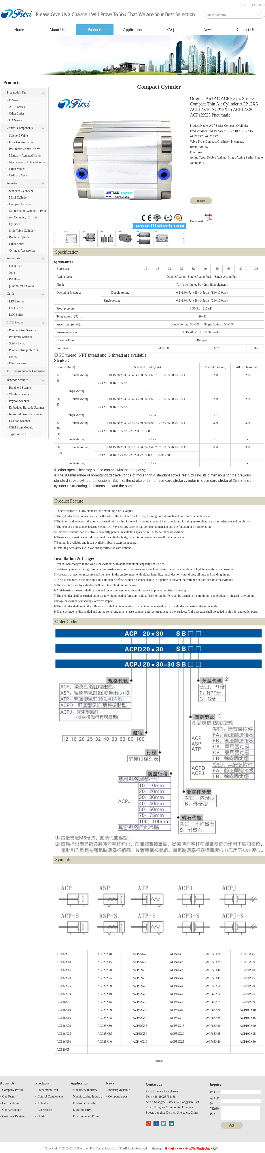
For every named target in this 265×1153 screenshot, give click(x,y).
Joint (12, 272)
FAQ (170, 29)
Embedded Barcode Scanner (26, 407)
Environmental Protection (88, 1116)
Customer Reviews (14, 1116)
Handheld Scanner (20, 387)
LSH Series (16, 308)
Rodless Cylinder (19, 237)
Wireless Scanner (19, 394)
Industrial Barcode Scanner (26, 414)
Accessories (14, 258)
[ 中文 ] (243, 4)
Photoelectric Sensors (22, 330)
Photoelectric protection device (24, 353)
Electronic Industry (85, 1103)
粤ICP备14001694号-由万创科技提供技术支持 (191, 1148)
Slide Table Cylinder (21, 230)
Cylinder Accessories (22, 250)
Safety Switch (17, 343)
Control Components (20, 128)
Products (95, 29)
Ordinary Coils (18, 175)
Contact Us (246, 29)
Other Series (17, 113)
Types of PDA (18, 434)
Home (19, 29)
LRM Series (16, 301)
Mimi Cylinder (18, 197)
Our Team (8, 1096)
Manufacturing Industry (87, 1096)
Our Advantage (11, 1109)
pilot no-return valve (21, 286)
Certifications (10, 1103)
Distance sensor (18, 363)
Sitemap (156, 1148)
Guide (10, 293)
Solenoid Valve (18, 135)
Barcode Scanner (17, 380)
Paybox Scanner (19, 401)
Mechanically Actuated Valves (28, 162)
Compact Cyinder (20, 204)
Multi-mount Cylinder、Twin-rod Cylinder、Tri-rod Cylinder (28, 217)
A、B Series (17, 107)
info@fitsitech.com (167, 1091)
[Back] (159, 1060)
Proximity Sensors (20, 336)
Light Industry (82, 1109)
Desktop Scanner (19, 421)
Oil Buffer (15, 266)
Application (132, 29)
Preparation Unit (17, 92)
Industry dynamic (119, 1090)
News (207, 29)
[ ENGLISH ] (258, 4)
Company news (117, 1096)
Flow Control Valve (21, 142)
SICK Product (15, 322)
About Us (57, 29)
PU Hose (14, 279)
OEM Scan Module (21, 427)
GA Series (15, 120)
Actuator (12, 183)
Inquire (201, 200)
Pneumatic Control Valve (24, 149)
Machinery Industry (85, 1090)
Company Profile (12, 1090)
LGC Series (16, 314)
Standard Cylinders (21, 191)
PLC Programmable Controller (26, 371)
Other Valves (17, 168)
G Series (14, 100)
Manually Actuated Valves (25, 155)
